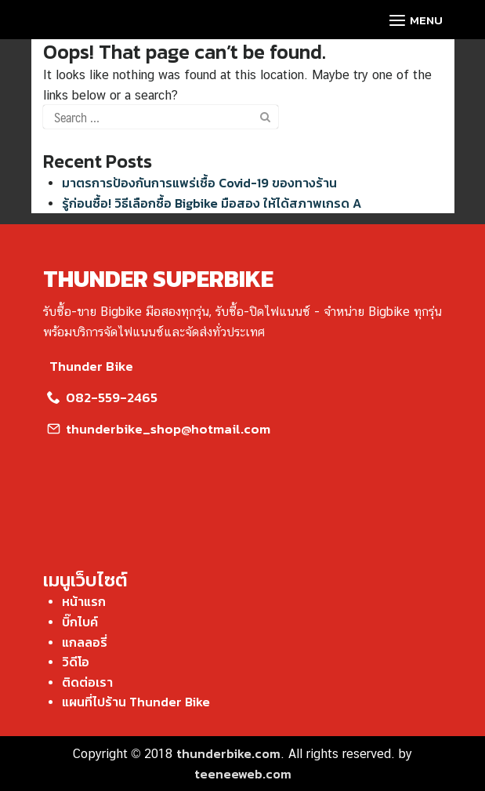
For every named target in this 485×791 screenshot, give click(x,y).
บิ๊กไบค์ (80, 621)
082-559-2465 (100, 397)
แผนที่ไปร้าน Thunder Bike (136, 701)
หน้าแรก (84, 601)
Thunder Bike (88, 366)
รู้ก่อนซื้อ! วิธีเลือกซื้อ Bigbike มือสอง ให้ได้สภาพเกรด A (211, 203)
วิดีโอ (75, 661)
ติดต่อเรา (87, 682)
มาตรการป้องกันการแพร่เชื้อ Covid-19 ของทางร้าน (199, 182)
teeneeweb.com (242, 773)
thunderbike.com (228, 753)
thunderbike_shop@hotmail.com (156, 429)
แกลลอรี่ (84, 642)
